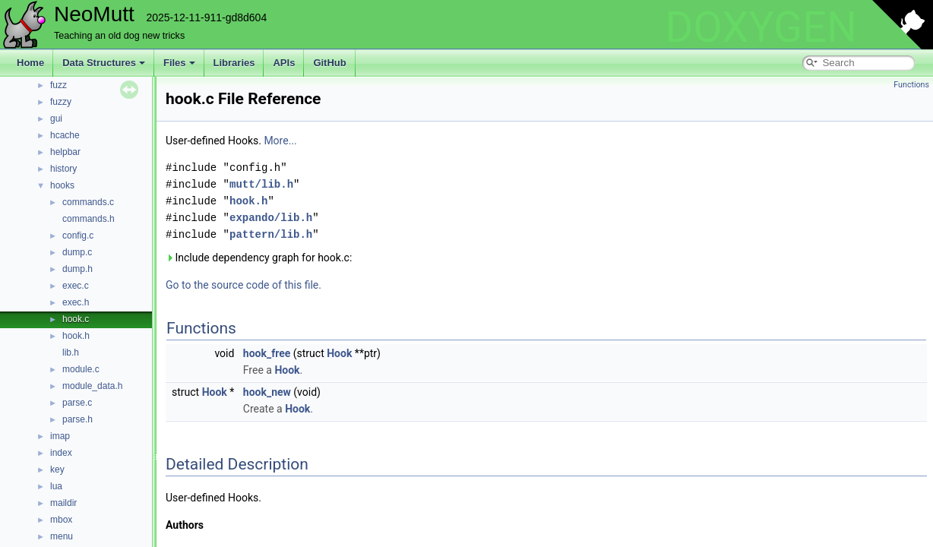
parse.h (77, 419)
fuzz (58, 85)
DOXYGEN (761, 27)
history (63, 168)
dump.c (77, 252)
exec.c (75, 285)
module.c (81, 369)
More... (280, 140)
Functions (911, 85)
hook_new (267, 392)
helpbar (65, 152)
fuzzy (60, 101)
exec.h (75, 302)
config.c (77, 235)
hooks (62, 185)
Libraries (234, 62)
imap (60, 436)
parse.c (77, 402)
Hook (339, 353)
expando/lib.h (270, 217)
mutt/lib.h (261, 184)
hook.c (75, 319)
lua (56, 486)
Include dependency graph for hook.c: (259, 257)
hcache (65, 135)
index (61, 452)
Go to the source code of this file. (243, 285)
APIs (284, 62)
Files (179, 62)
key (57, 469)
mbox (61, 519)
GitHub (329, 62)
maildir (63, 503)
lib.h (70, 352)
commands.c (88, 202)
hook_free (266, 353)
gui (56, 118)
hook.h (76, 335)
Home (30, 62)
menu (61, 536)
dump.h (77, 269)
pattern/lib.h (270, 234)
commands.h (88, 218)
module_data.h (92, 386)
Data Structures (103, 62)
